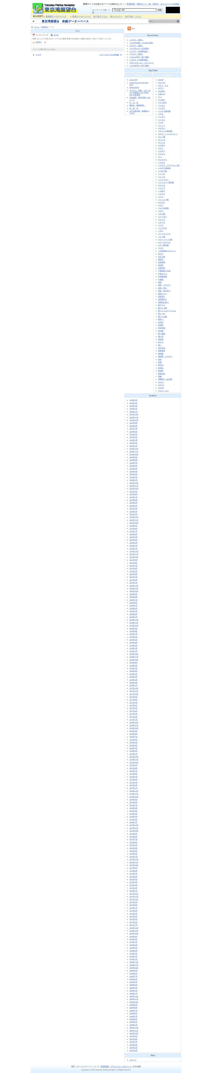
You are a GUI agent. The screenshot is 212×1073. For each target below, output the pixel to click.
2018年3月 (133, 680)
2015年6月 (133, 774)
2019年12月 (133, 620)
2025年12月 (133, 414)
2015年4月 (133, 779)
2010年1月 (133, 959)
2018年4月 (133, 677)
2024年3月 (133, 474)
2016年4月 (133, 745)
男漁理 (160, 339)
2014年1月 (133, 822)
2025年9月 (133, 423)
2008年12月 (133, 996)
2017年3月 (133, 714)
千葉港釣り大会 (164, 271)
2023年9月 (133, 491)
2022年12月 (133, 517)
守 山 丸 (133, 103)
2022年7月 (133, 531)
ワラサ (160, 248)
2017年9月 (133, 697)
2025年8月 (133, 426)
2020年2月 (133, 614)
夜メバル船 (162, 317)
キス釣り (161, 145)
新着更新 (131, 4)
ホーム (34, 21)
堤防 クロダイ (164, 285)
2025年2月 (133, 443)
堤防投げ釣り (163, 302)
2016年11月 (133, 725)
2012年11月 (133, 862)
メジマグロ (162, 228)
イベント (161, 125)
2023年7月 (133, 497)
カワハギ (161, 140)
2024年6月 (133, 466)
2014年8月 (133, 802)
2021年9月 (133, 560)
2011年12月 (133, 894)
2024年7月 (133, 463)
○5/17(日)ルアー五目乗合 (139, 49)
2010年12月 (133, 928)
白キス (160, 342)
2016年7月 (133, 737)
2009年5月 (133, 982)
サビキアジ (162, 160)
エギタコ (161, 128)
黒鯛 (160, 376)
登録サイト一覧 (144, 4)
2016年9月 (133, 731)
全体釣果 (161, 262)
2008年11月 (133, 999)
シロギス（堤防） (136, 40)
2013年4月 (133, 848)
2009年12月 (133, 962)
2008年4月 (133, 1019)
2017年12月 (133, 688)
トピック (161, 188)
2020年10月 (133, 591)
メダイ (160, 231)
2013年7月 (133, 839)
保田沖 (160, 259)
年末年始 (161, 328)
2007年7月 (133, 1042)
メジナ (160, 225)
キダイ (160, 148)
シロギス (161, 163)
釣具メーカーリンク (81, 16)
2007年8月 (133, 1039)
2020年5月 (133, 605)
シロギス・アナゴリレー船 (168, 165)
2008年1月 (133, 1025)
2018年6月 (133, 671)
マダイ (160, 205)
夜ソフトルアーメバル (167, 311)
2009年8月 (133, 974)
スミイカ (161, 177)
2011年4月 (133, 916)
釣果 (160, 362)
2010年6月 (133, 945)
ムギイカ (161, 222)
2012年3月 (133, 885)
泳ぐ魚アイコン (100, 16)
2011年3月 (133, 919)
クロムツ (161, 154)
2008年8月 (133, 1008)
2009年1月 (133, 994)
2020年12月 (133, 586)
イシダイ (161, 117)
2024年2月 (133, 477)
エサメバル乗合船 (165, 131)
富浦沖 (160, 325)
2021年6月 (133, 568)
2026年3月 (133, 406)
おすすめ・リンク (133, 16)
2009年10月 (133, 968)
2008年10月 (133, 1002)
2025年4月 (133, 437)
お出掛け (161, 91)
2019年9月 (133, 628)
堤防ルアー (162, 294)
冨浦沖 (160, 265)
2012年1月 (133, 891)
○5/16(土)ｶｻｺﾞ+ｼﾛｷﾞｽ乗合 (139, 57)
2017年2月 (133, 717)
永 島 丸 (133, 108)
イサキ (160, 114)
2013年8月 (133, 837)
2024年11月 (133, 451)
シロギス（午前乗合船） (139, 51)
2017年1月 (133, 720)
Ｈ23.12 (161, 385)
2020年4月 (133, 608)
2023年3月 (133, 509)
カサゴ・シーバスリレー (168, 134)
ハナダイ (161, 194)
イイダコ (161, 108)
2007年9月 (133, 1036)
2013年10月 (133, 831)
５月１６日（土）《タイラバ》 (141, 63)
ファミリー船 (163, 200)
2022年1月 (133, 549)
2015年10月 (133, 762)
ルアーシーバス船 (165, 239)
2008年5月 (133, 1016)
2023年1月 (133, 514)
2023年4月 (133, 506)
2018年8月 (133, 665)
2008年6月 (133, 1013)
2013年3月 (133, 851)
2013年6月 (133, 842)
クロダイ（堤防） (136, 46)
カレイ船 (161, 137)
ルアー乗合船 (163, 245)
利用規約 (105, 1066)
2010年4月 (133, 951)
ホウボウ (161, 202)
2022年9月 (133, 526)
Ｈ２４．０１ (163, 391)
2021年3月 (133, 577)
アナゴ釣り (162, 103)
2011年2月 (133, 922)
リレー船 (161, 237)
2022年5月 (133, 537)
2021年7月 (133, 566)
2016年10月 (133, 728)
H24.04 (160, 80)
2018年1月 (133, 685)
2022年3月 (133, 543)
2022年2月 (133, 546)
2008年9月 (133, 1005)
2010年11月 (133, 931)
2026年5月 (133, 400)
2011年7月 (133, 908)
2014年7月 (133, 805)
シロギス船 (162, 171)
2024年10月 (133, 454)
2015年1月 (133, 788)
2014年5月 (133, 811)
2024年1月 (133, 480)
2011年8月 (133, 905)
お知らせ (161, 94)
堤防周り (44, 27)
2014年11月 (133, 794)
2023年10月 (133, 489)
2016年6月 (133, 740)
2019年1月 (133, 651)
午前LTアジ (162, 274)
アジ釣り (161, 100)
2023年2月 (133, 511)
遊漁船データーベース (56, 16)
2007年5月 (133, 1048)
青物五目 (161, 374)
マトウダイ (162, 217)
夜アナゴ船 (162, 308)
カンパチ (161, 143)
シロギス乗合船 (164, 168)
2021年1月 (133, 583)
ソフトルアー (163, 180)
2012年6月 (133, 877)
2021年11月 (133, 554)
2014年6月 (133, 808)
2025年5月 (133, 434)
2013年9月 (133, 834)
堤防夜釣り (162, 299)
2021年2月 (133, 580)
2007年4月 (133, 1050)
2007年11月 (133, 1031)
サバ (160, 157)
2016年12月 (133, 722)
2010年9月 (133, 936)
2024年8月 (133, 460)
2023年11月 (133, 486)
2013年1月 (133, 857)
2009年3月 (133, 988)
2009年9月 (133, 971)
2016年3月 (133, 748)
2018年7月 (133, 668)
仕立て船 (161, 257)
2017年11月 (133, 691)
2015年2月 (133, 785)
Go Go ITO (133, 80)
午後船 (160, 279)
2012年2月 (133, 888)
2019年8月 (133, 631)
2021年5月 (133, 571)
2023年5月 (133, 503)
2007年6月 (133, 1045)
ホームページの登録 (169, 4)
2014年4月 (133, 814)
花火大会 (161, 348)
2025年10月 (133, 420)
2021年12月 (133, 551)
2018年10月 (133, 660)
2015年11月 (133, 759)
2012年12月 (133, 859)
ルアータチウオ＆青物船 (109, 55)
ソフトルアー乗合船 (166, 182)
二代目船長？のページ (167, 251)
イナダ (38, 55)
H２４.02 (161, 83)
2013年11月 (133, 828)
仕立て (160, 254)
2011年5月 (133, 914)
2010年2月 (133, 956)
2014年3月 (133, 817)
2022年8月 (133, 529)
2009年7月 (133, 976)
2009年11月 (133, 965)
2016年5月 (133, 742)
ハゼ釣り (161, 191)
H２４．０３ (163, 85)
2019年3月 (133, 645)
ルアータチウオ (164, 242)
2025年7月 (133, 429)
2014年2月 (133, 820)
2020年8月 (133, 597)
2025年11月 (133, 417)
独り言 (160, 336)
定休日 (160, 322)
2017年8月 (133, 700)
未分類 (160, 331)
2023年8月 (133, 494)
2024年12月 (133, 449)
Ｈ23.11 (161, 382)
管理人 (156, 4)
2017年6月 (133, 705)
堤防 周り (162, 288)
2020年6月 (133, 603)
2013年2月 (133, 854)
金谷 (160, 359)
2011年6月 (133, 911)
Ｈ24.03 (161, 388)
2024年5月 (133, 469)
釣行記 (160, 365)
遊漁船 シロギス (165, 356)
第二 (160, 345)
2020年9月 (133, 594)
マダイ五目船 (163, 208)
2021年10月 (133, 557)
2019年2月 (133, 648)
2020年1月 (133, 617)
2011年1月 (133, 925)
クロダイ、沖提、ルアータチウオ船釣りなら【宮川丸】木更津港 (140, 92)
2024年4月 (133, 471)
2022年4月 (133, 540)
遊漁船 (160, 354)
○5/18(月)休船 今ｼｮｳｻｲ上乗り (141, 43)
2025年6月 (133, 432)
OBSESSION (134, 87)
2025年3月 (133, 440)
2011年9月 (133, 902)
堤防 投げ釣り (164, 291)
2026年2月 (133, 409)
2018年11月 (133, 657)
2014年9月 (133, 799)
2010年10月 (133, 934)
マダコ (160, 211)
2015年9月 (133, 765)
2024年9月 (133, 457)
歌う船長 (161, 334)
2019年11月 (133, 623)
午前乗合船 (162, 277)
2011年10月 (133, 899)
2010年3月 (133, 954)
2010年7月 (133, 942)
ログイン (132, 1060)
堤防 (160, 282)
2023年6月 (133, 500)
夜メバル (161, 314)
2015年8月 (133, 768)
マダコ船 (161, 214)
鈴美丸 (160, 368)
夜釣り (160, 319)
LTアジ (161, 88)
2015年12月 (133, 757)
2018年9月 (133, 663)
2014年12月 (133, 791)
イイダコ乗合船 (164, 111)
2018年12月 (133, 654)
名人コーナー (116, 16)
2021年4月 (133, 574)
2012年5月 (133, 879)
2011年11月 (133, 896)
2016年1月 (133, 754)
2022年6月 (133, 534)
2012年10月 (133, 865)
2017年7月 (133, 703)
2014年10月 (133, 797)
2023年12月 (133, 483)
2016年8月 (133, 734)
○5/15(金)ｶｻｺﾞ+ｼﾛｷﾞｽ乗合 (139, 66)
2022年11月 (133, 520)
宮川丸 (56, 35)
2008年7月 (133, 1011)
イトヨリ (161, 120)
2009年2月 (133, 991)
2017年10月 (133, 694)
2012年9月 (133, 868)
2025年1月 (133, 446)
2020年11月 (133, 588)
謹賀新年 (161, 351)
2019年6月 (133, 637)
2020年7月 (133, 600)
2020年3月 (133, 611)
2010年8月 (133, 939)
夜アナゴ (161, 305)
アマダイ (161, 105)
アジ (160, 97)
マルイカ (161, 219)
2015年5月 (133, 777)
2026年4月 (133, 403)
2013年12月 (133, 825)
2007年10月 (133, 1033)
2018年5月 (133, 674)
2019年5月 (133, 640)
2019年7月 (133, 634)
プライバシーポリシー (121, 1066)
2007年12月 (133, 1028)
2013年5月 (133, 845)
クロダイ (161, 151)
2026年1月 (133, 412)
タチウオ (161, 185)
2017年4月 (133, 711)
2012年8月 (133, 871)
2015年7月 (133, 771)
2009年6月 (133, 979)
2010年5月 (133, 948)
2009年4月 (133, 985)
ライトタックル (164, 234)
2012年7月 (133, 874)
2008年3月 (133, 1022)
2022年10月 (133, 523)
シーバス (161, 174)
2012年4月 (133, 882)
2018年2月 (133, 683)
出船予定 (161, 268)
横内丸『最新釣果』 (137, 105)
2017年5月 (133, 708)
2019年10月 (133, 625)
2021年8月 (133, 563)
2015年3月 (133, 782)
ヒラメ (160, 197)
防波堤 (160, 371)
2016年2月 (133, 751)
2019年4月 (133, 643)
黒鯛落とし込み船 (165, 379)
